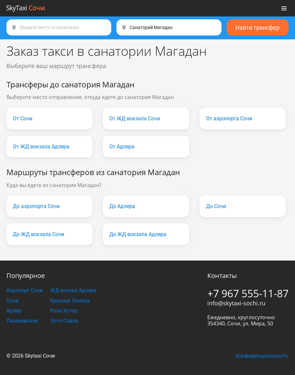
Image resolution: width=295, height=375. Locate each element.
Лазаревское (22, 321)
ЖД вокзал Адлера (73, 290)
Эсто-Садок (64, 321)
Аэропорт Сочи (24, 290)
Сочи (12, 301)
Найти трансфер (257, 27)
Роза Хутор (63, 311)
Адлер (13, 311)
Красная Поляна (70, 301)
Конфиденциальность (262, 356)
